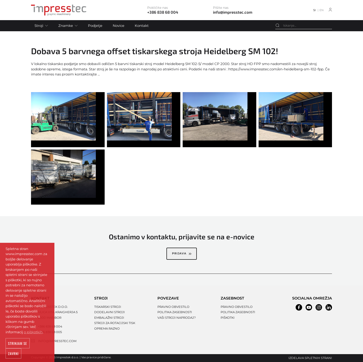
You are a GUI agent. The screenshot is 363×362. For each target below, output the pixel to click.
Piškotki (228, 317)
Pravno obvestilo (173, 307)
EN (321, 10)
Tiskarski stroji (107, 307)
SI (314, 10)
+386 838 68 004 (50, 326)
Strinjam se (17, 343)
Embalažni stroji (109, 317)
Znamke (65, 25)
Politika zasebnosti (174, 312)
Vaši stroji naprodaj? (176, 317)
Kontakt (142, 25)
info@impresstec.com (57, 341)
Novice (118, 25)
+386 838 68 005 (50, 332)
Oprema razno (107, 328)
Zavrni (13, 354)
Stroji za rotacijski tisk (114, 323)
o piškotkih (33, 332)
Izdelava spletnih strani (310, 358)
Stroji (38, 25)
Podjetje (95, 25)
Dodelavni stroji (109, 312)
